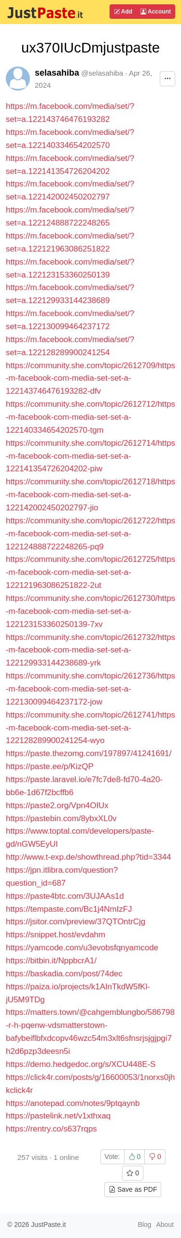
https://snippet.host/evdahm (55, 934)
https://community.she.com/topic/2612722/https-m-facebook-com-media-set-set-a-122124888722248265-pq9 (90, 533)
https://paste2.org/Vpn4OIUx (57, 805)
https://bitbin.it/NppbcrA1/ (51, 960)
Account (155, 11)
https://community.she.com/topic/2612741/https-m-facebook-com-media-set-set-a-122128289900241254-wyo (90, 727)
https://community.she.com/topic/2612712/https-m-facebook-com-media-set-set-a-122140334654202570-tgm (90, 417)
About (165, 1224)
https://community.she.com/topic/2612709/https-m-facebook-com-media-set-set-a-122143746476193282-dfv (90, 378)
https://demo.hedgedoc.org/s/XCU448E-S (80, 1064)
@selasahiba (102, 73)
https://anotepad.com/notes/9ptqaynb (72, 1103)
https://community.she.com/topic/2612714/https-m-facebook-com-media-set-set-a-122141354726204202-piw (90, 456)
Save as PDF (133, 1189)
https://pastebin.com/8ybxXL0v (61, 818)
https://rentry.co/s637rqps (51, 1128)
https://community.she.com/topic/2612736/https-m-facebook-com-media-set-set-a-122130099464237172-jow (90, 688)
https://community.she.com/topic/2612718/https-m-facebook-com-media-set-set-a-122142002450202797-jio (90, 494)
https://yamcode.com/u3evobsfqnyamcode (82, 947)
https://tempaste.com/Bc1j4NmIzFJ (69, 909)
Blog (144, 1224)
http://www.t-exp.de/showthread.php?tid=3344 (88, 857)
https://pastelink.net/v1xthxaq (58, 1115)
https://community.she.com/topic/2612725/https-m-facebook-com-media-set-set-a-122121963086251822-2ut (90, 572)
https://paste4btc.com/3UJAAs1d (65, 896)
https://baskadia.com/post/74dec (64, 973)
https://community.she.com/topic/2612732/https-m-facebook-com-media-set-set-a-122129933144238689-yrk (90, 650)
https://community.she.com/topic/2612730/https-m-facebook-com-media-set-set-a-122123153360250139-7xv (90, 611)
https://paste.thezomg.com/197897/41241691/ (88, 753)
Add (123, 11)
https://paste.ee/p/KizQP (50, 766)
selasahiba (57, 73)
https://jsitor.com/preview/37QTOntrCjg (75, 921)
